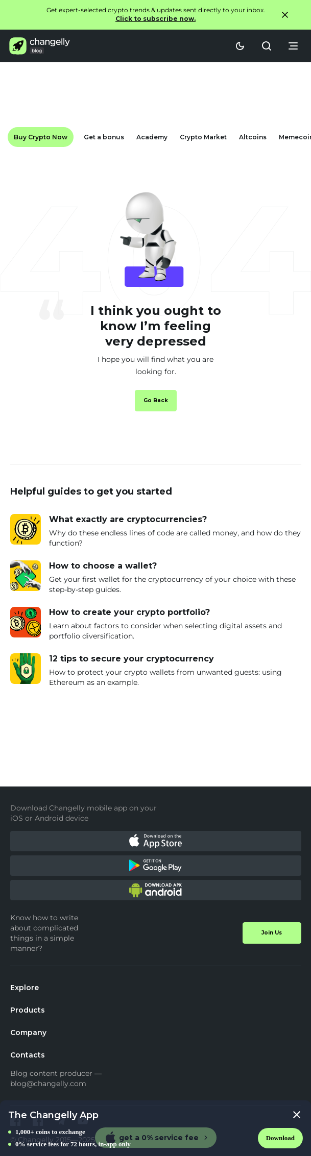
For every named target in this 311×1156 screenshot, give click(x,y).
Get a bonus (104, 137)
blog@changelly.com (48, 1083)
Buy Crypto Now (40, 137)
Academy (152, 137)
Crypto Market (203, 137)
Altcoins (253, 137)
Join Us (271, 932)
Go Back (155, 400)
